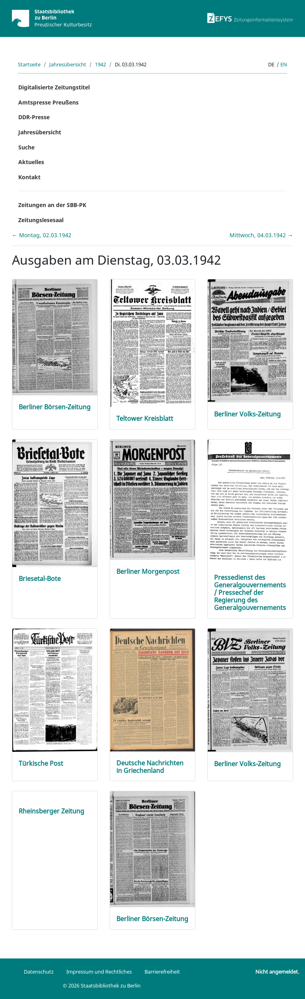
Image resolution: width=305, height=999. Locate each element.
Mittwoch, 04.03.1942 (259, 235)
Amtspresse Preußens (48, 102)
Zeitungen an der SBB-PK (52, 205)
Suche (26, 147)
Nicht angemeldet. (277, 971)
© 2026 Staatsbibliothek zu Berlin (102, 985)
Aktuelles (31, 162)
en (283, 64)
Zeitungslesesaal (41, 220)
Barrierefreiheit (162, 971)
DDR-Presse (34, 117)
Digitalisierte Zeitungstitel (54, 87)
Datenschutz (39, 971)
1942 (100, 64)
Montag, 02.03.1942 (45, 235)
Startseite (29, 64)
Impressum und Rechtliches (99, 971)
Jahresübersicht (67, 64)
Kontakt (29, 177)
